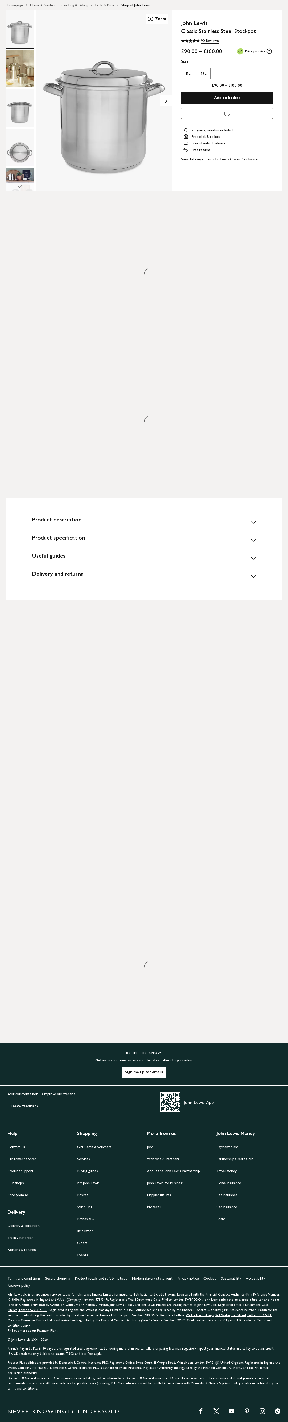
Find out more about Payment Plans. (33, 1331)
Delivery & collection (24, 1225)
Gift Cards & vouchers (94, 1147)
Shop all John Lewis (136, 5)
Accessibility (255, 1278)
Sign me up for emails (144, 1072)
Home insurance (228, 1183)
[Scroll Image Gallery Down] (20, 187)
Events (82, 1255)
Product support (20, 1171)
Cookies (209, 1278)
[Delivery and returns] (144, 576)
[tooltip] (269, 51)
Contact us (16, 1147)
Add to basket (227, 97)
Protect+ (154, 1207)
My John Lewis (88, 1183)
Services (83, 1159)
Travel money (226, 1171)
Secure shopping (57, 1278)
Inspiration (85, 1231)
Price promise (18, 1195)
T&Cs (70, 1354)
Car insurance (226, 1207)
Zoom (157, 19)
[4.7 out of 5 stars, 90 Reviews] (200, 41)
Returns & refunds (22, 1249)
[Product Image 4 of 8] (20, 147)
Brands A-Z (86, 1219)
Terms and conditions (24, 1278)
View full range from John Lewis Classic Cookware (219, 159)
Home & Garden (42, 5)
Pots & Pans (104, 5)
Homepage (15, 5)
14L (203, 73)
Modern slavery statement (152, 1278)
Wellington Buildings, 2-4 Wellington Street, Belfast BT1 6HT (229, 1315)
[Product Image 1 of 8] (20, 29)
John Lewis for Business (165, 1183)
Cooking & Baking (74, 5)
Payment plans (227, 1147)
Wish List (84, 1207)
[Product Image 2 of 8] (20, 68)
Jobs (150, 1147)
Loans (221, 1219)
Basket (82, 1195)
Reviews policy (19, 1285)
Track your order (20, 1237)
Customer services (22, 1159)
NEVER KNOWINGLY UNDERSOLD (64, 1411)
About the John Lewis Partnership (173, 1171)
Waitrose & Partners (163, 1159)
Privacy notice (188, 1278)
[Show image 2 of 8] (166, 100)
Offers (82, 1243)
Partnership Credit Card (234, 1159)
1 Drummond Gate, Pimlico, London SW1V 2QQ (168, 1300)
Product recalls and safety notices (101, 1278)
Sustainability (231, 1278)
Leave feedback (24, 1106)
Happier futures (159, 1195)
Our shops (16, 1183)
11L (188, 73)
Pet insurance (226, 1195)
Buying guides (87, 1171)
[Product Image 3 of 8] (20, 108)
